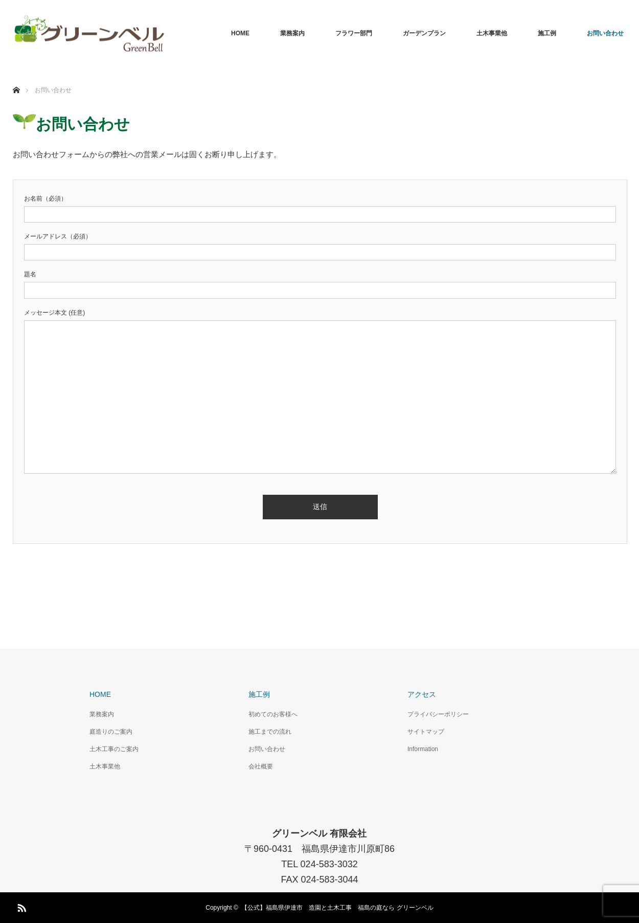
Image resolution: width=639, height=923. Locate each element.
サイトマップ (425, 731)
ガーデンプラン (424, 33)
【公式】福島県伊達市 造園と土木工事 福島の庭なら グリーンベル (337, 907)
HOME (240, 33)
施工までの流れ (269, 731)
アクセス (421, 694)
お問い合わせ (605, 33)
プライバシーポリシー (438, 714)
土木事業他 (491, 33)
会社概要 (260, 766)
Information (422, 749)
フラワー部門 (353, 33)
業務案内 (292, 33)
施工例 (547, 33)
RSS (20, 906)
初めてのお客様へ (273, 714)
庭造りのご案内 (110, 731)
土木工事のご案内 (114, 749)
